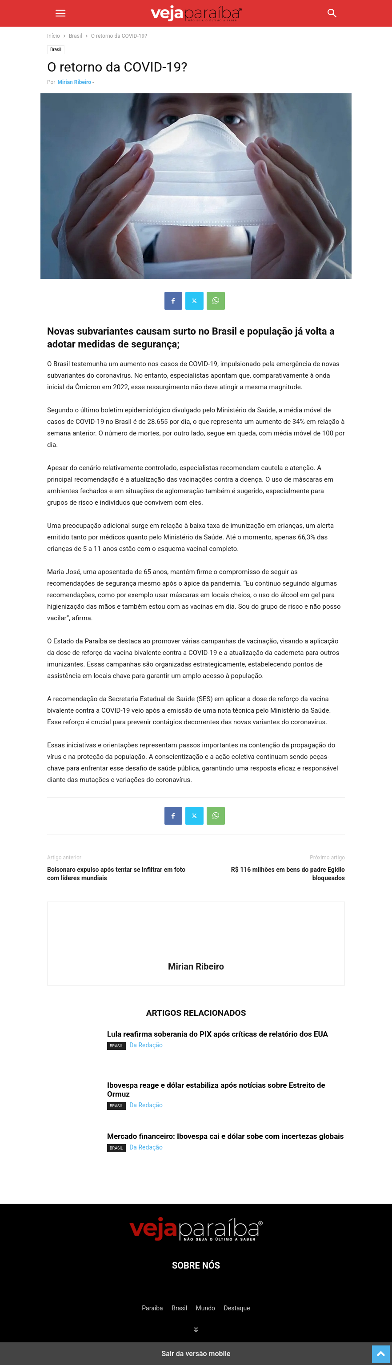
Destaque (237, 1308)
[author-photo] (196, 954)
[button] (60, 13)
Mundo (206, 1308)
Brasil (75, 36)
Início (53, 36)
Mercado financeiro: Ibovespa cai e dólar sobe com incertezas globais (225, 1136)
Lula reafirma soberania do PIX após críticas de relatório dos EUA (217, 1034)
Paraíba (152, 1308)
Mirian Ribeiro (74, 82)
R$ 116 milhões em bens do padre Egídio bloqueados (288, 874)
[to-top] (381, 1350)
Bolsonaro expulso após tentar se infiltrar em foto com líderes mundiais (116, 874)
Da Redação (146, 1045)
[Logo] (196, 1238)
